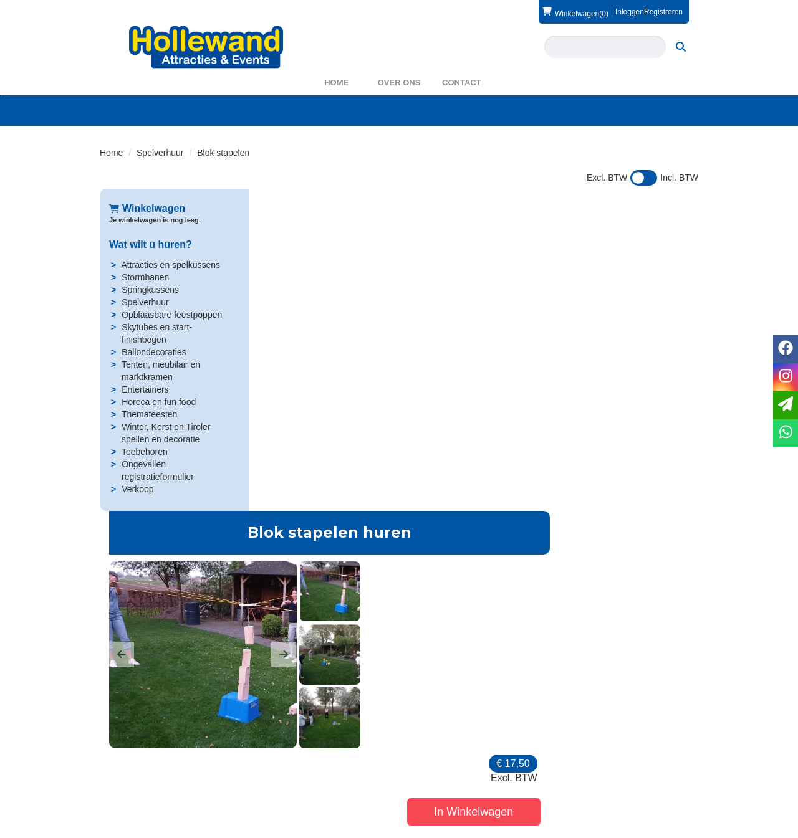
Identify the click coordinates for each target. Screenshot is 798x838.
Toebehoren (145, 452)
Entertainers (145, 389)
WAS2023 (282, 788)
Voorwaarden (597, 775)
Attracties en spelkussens (170, 265)
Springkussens (150, 290)
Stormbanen (145, 277)
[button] (271, 332)
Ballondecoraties (154, 352)
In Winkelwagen (623, 293)
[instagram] (687, 827)
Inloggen (629, 12)
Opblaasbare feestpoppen (172, 315)
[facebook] (664, 827)
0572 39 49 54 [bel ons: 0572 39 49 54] (146, 764)
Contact (461, 82)
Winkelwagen (147, 208)
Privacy (430, 788)
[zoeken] (681, 47)
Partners (279, 775)
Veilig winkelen (445, 775)
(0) (575, 11)
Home (336, 82)
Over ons (399, 82)
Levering (433, 763)
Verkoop (137, 489)
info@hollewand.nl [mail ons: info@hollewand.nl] (153, 785)
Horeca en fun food (159, 402)
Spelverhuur (160, 153)
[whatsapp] (785, 433)
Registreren (663, 12)
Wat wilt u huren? (150, 244)
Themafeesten (150, 414)
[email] (785, 405)
